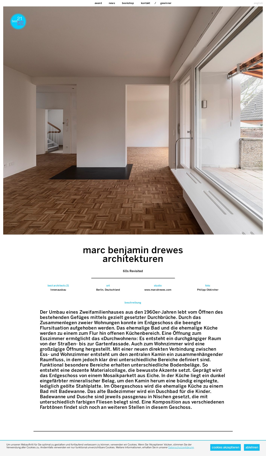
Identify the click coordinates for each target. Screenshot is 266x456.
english (258, 3)
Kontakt (145, 3)
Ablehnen (251, 447)
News (112, 3)
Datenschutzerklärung (181, 447)
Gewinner (165, 3)
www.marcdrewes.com (157, 289)
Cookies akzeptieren (225, 447)
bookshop (128, 3)
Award (98, 3)
